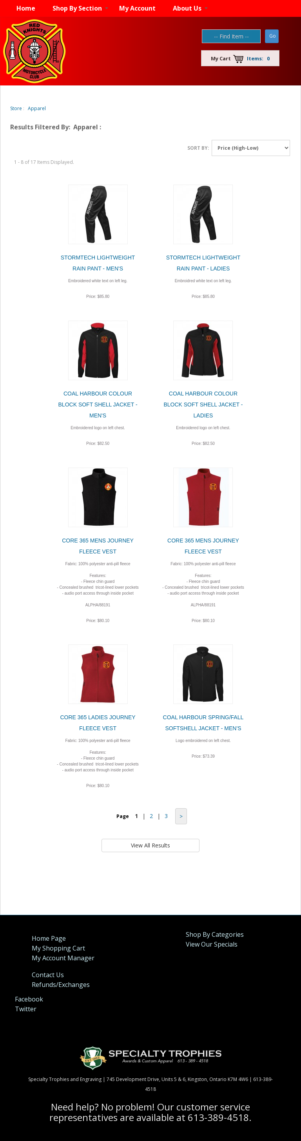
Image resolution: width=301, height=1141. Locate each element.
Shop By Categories (215, 934)
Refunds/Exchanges (61, 984)
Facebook (29, 999)
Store (16, 108)
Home (25, 8)
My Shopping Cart (58, 948)
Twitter (25, 1009)
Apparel (37, 108)
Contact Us (48, 974)
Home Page (49, 938)
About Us (187, 8)
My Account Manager (63, 958)
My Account (137, 8)
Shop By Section (77, 8)
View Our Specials (212, 944)
